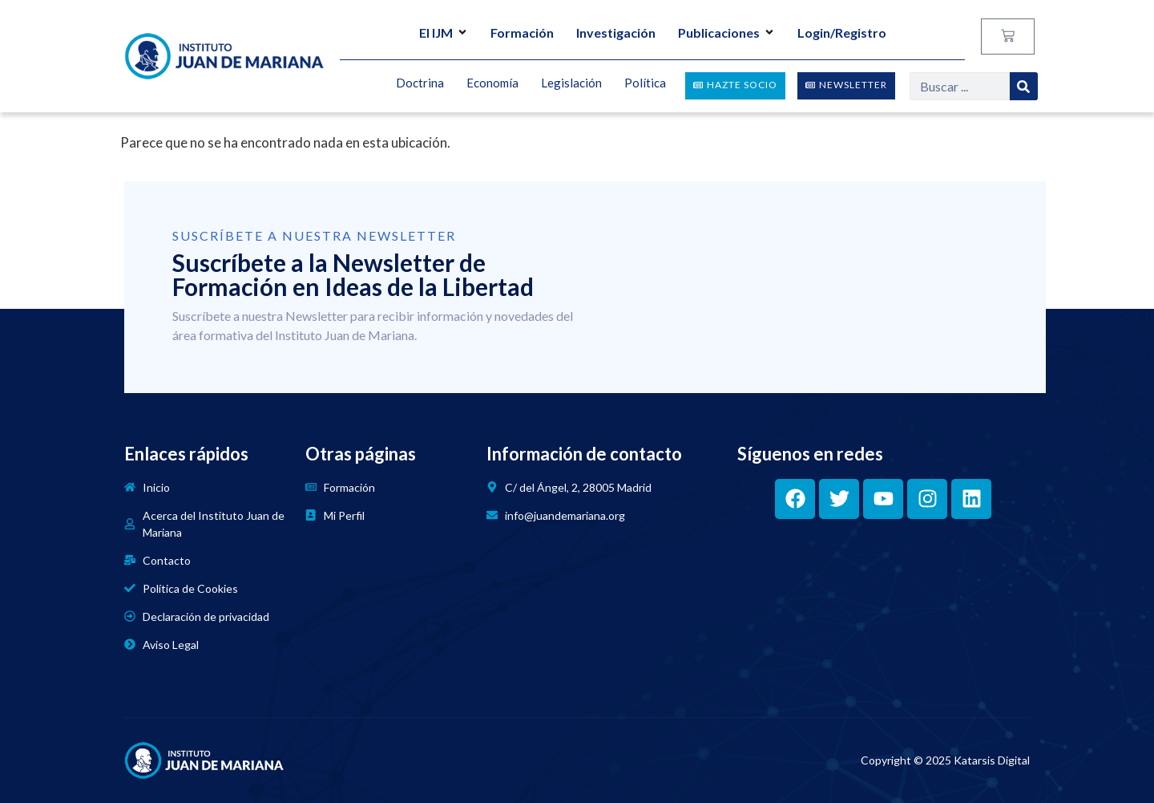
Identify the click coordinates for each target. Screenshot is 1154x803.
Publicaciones (726, 32)
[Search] (1024, 86)
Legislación (571, 83)
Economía (492, 83)
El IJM (443, 32)
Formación (522, 32)
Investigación (616, 32)
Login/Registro (841, 32)
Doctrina (420, 83)
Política (645, 83)
